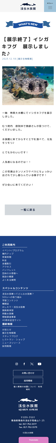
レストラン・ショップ (13, 339)
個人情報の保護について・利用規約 (28, 388)
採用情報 (6, 346)
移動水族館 (8, 313)
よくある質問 (9, 279)
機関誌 (5, 303)
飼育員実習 (8, 310)
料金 (4, 260)
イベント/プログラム (13, 250)
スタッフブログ (10, 336)
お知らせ (6, 329)
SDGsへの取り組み (12, 297)
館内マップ (8, 253)
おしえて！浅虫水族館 (13, 307)
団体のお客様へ (10, 273)
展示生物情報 (9, 332)
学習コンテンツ (10, 300)
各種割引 (6, 263)
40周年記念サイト (11, 320)
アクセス (6, 266)
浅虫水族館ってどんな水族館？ (18, 293)
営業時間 (6, 257)
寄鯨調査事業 (9, 316)
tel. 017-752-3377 (28, 424)
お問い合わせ (28, 373)
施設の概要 (8, 276)
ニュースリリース (11, 342)
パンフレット (9, 270)
